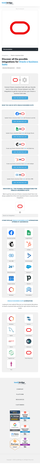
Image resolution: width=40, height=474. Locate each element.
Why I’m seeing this (20, 8)
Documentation (7, 49)
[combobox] (20, 215)
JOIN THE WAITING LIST (20, 98)
